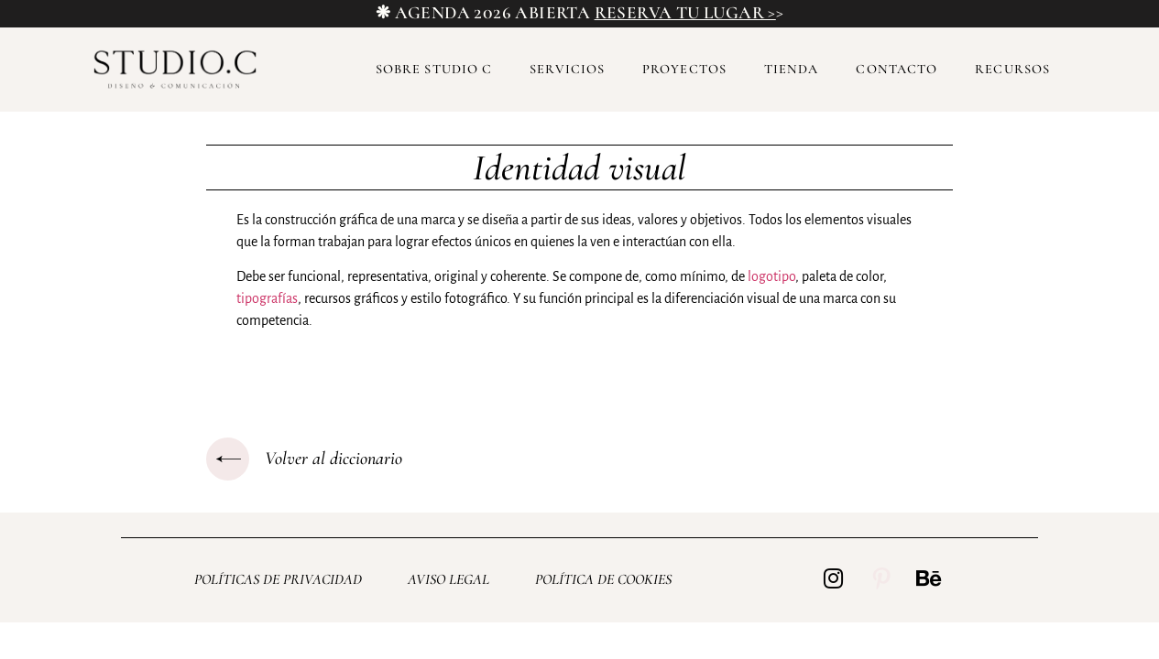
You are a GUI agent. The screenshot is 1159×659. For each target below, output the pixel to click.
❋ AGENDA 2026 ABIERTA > (579, 13)
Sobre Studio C (434, 69)
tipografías (267, 298)
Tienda (791, 69)
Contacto (896, 69)
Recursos (1012, 69)
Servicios (567, 69)
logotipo (771, 276)
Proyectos (684, 69)
